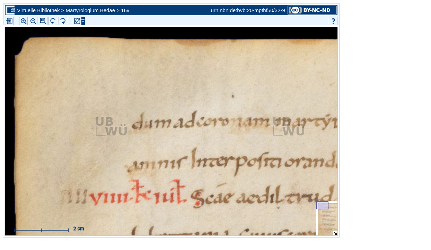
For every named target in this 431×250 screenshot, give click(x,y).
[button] (43, 21)
